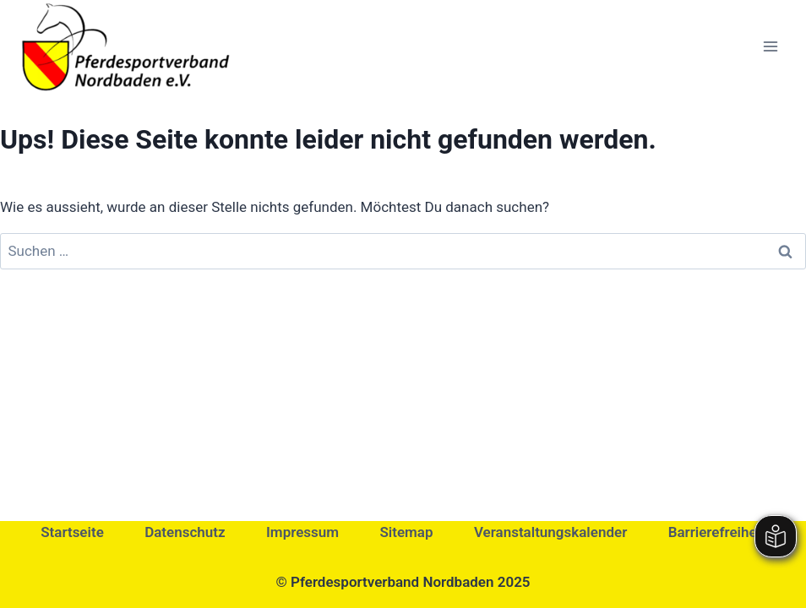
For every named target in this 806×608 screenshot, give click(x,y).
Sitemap (406, 532)
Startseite (72, 532)
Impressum (302, 532)
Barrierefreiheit (716, 532)
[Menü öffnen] (770, 46)
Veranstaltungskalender (550, 532)
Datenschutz (184, 532)
